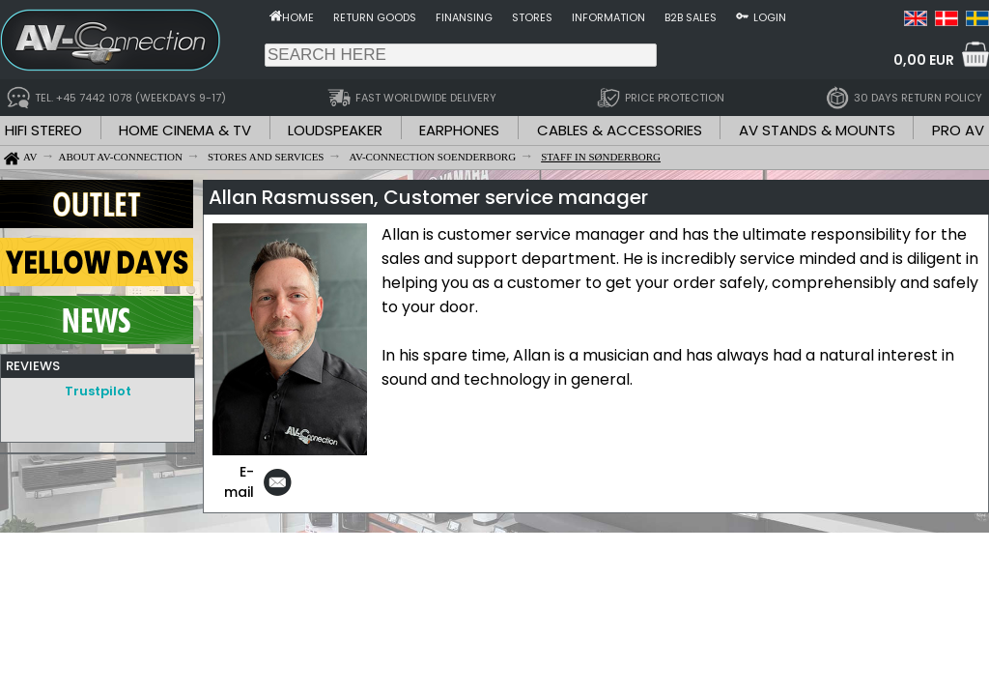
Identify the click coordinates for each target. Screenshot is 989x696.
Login (769, 17)
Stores (532, 17)
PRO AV (958, 130)
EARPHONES (459, 130)
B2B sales (690, 17)
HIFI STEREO (43, 130)
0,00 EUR (923, 60)
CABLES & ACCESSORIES (619, 130)
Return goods (374, 17)
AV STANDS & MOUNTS (817, 130)
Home (298, 17)
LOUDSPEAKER (335, 130)
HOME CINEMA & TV (185, 130)
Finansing (464, 17)
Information (608, 17)
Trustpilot (98, 391)
